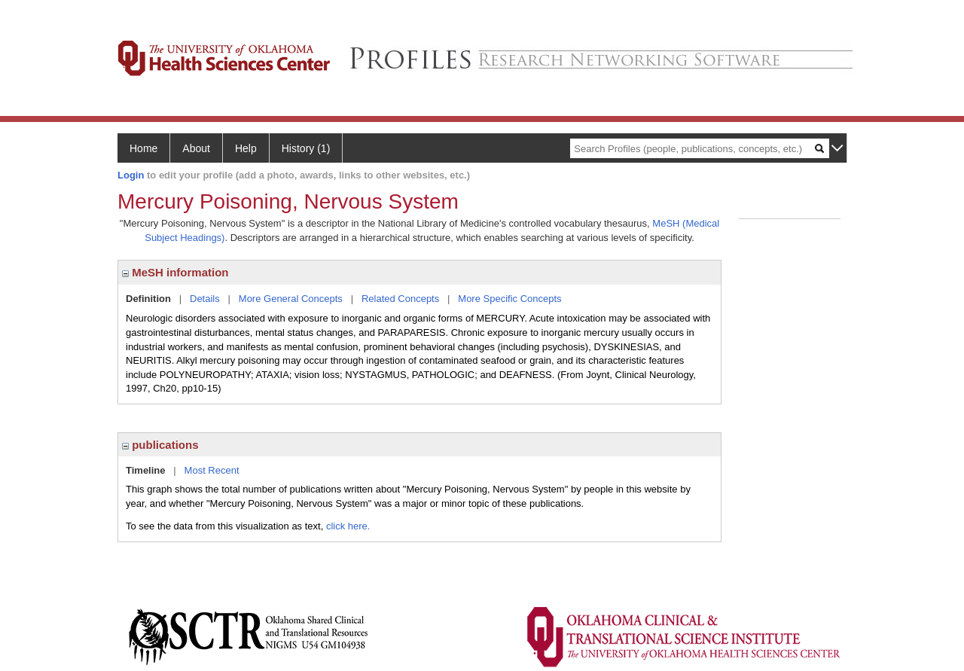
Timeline (146, 470)
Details (205, 298)
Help (246, 148)
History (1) (306, 148)
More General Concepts (291, 298)
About (196, 148)
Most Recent (212, 470)
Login (130, 175)
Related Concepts (400, 298)
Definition (148, 298)
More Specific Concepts (509, 298)
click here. (348, 526)
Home (143, 148)
